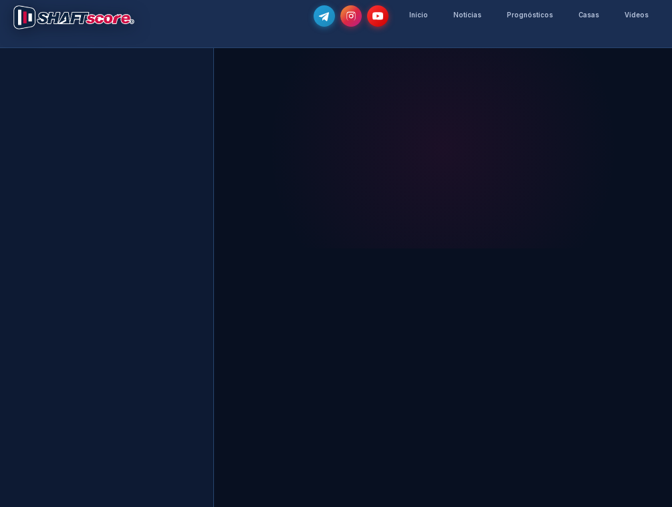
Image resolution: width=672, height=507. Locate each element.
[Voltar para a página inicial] (73, 17)
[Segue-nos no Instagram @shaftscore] (351, 16)
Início (418, 15)
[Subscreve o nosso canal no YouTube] (377, 16)
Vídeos (637, 15)
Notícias (467, 15)
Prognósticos (530, 15)
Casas (588, 15)
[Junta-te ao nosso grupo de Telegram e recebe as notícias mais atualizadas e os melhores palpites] (324, 16)
